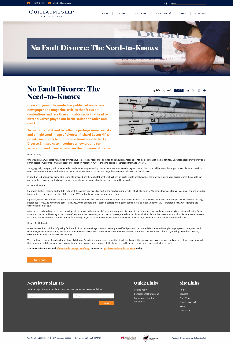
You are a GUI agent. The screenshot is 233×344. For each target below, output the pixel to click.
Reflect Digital (199, 338)
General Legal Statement (146, 293)
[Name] (48, 296)
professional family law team (120, 248)
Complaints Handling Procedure (144, 299)
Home (105, 13)
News (183, 13)
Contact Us (200, 13)
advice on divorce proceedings (73, 248)
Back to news (40, 259)
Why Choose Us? (163, 13)
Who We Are (140, 13)
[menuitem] (105, 13)
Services (121, 13)
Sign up (106, 303)
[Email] (93, 296)
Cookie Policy (140, 289)
